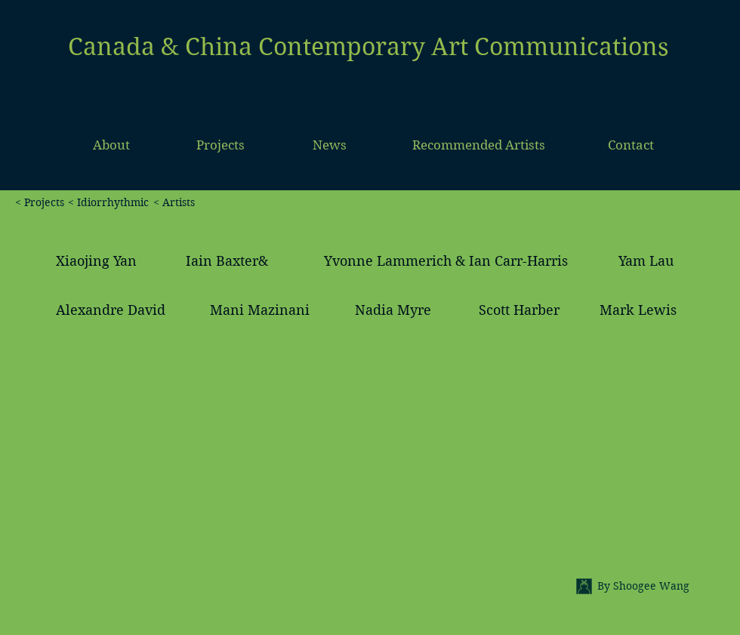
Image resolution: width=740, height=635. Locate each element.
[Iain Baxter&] (227, 261)
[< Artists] (270, 203)
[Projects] (220, 145)
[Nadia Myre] (393, 310)
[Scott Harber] (519, 310)
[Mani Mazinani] (260, 310)
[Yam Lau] (647, 261)
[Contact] (631, 145)
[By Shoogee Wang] (661, 586)
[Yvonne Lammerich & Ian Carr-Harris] (446, 261)
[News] (329, 145)
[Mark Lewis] (638, 310)
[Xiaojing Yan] (96, 261)
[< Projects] (32, 203)
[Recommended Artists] (479, 145)
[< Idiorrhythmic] (108, 203)
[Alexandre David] (110, 310)
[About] (111, 145)
